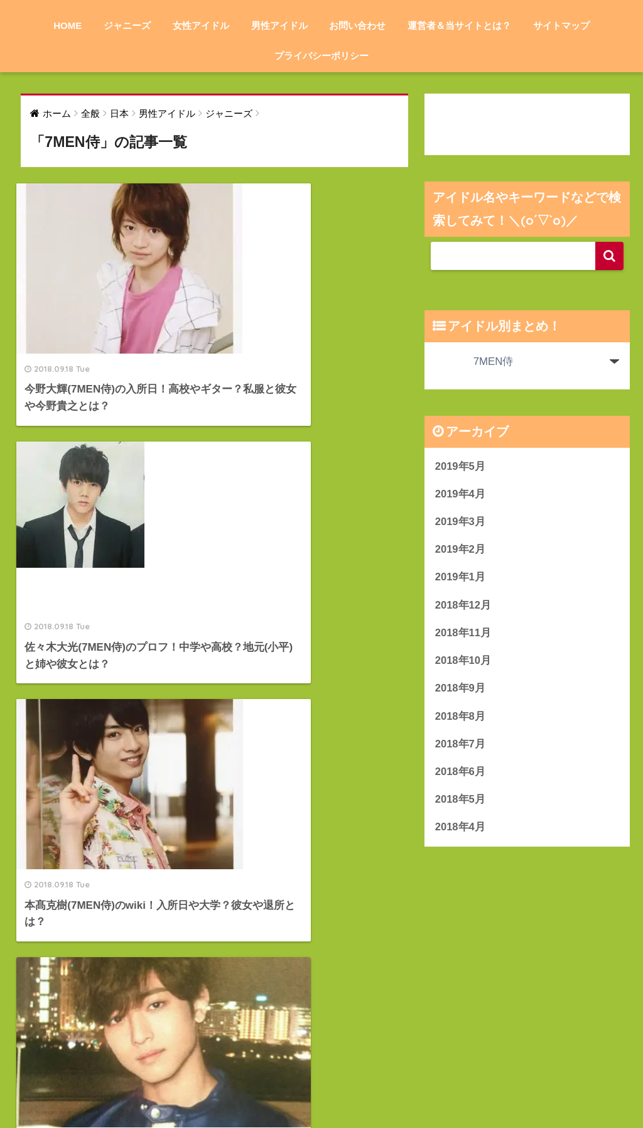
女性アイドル (201, 25)
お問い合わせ (357, 25)
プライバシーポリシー (321, 55)
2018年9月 (460, 691)
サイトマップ (561, 25)
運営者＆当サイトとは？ (459, 25)
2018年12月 (463, 606)
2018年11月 (463, 635)
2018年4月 (460, 831)
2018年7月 (460, 747)
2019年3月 (460, 522)
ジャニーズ (127, 25)
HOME (67, 25)
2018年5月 (460, 803)
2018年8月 (460, 719)
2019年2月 (460, 550)
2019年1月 (460, 578)
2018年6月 (460, 775)
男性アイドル (279, 25)
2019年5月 (460, 466)
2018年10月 (463, 663)
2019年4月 (460, 494)
